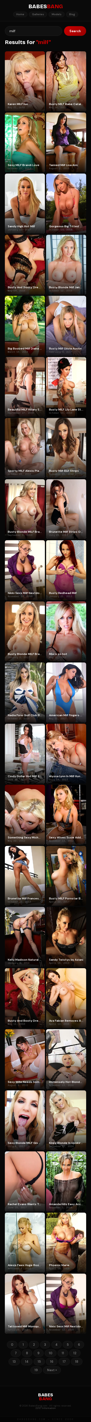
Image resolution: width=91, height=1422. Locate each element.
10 (50, 1353)
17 (64, 1362)
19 (36, 1370)
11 (63, 1353)
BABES (45, 6)
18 (76, 1362)
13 (14, 1362)
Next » (52, 1370)
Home (20, 14)
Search (75, 31)
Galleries (38, 14)
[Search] (33, 31)
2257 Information (45, 1408)
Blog (72, 14)
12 (74, 1353)
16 (51, 1362)
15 (39, 1362)
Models (56, 14)
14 (26, 1362)
